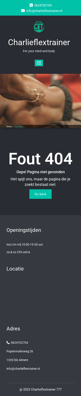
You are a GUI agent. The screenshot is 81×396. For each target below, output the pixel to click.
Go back (40, 194)
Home (9, 126)
